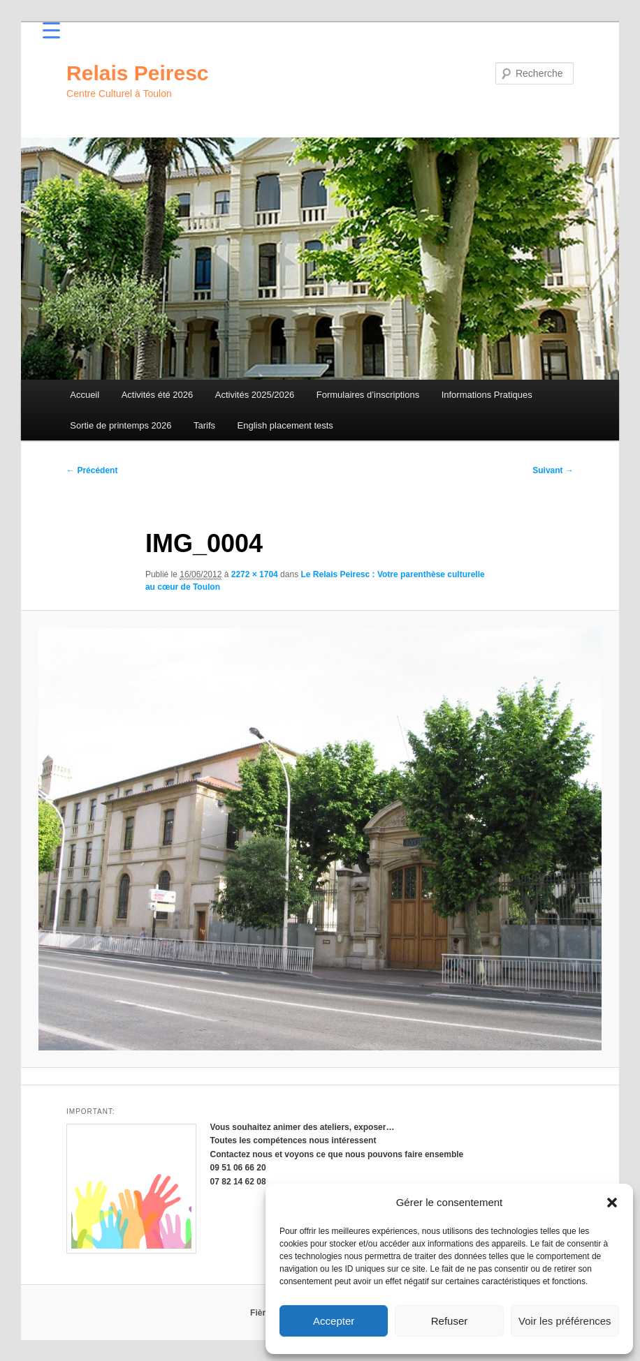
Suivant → (553, 470)
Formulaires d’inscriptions (368, 394)
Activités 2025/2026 (254, 394)
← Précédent (91, 470)
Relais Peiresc (137, 72)
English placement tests (285, 425)
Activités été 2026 (158, 394)
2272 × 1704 (254, 574)
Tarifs (204, 425)
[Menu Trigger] (51, 29)
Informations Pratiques (487, 394)
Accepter (333, 1321)
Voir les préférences (564, 1321)
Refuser (449, 1321)
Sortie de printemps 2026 (120, 425)
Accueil (84, 394)
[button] (612, 1203)
